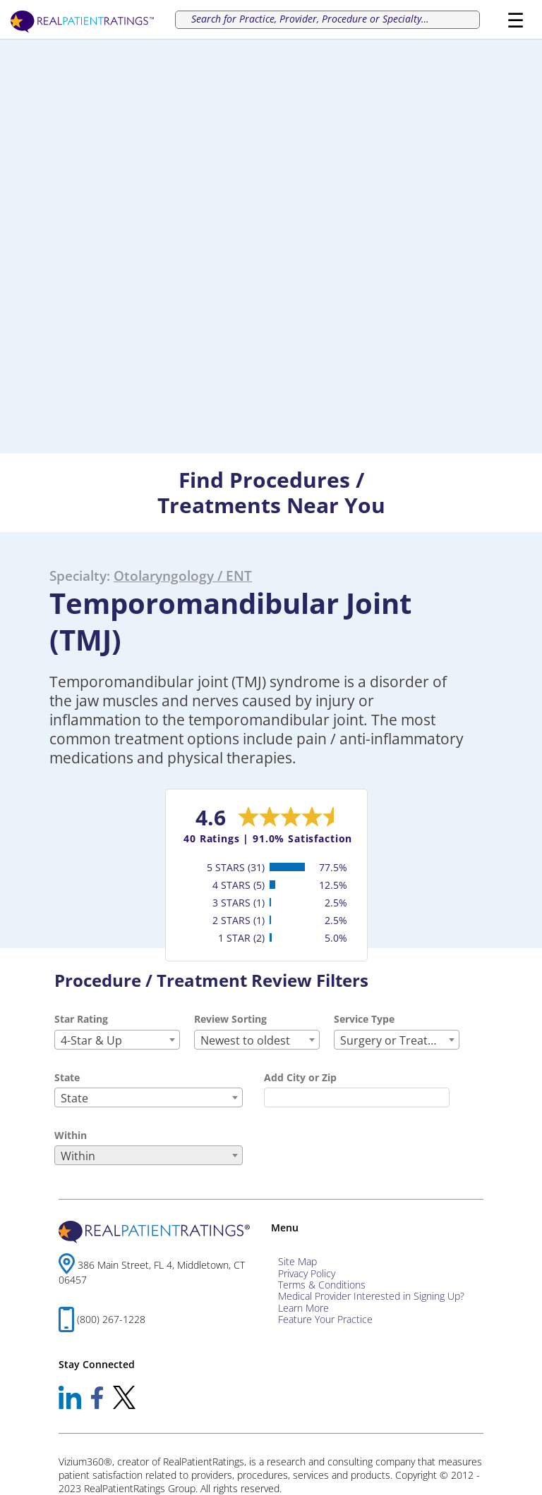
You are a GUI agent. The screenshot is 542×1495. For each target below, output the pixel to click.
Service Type (364, 1019)
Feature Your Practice (325, 1319)
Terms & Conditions (322, 1284)
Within (70, 1135)
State (67, 1077)
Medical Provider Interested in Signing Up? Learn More (371, 1301)
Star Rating (81, 1019)
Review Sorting (230, 1019)
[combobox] (117, 1040)
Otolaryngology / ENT (183, 575)
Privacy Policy (306, 1273)
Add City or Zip (300, 1077)
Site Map (297, 1261)
